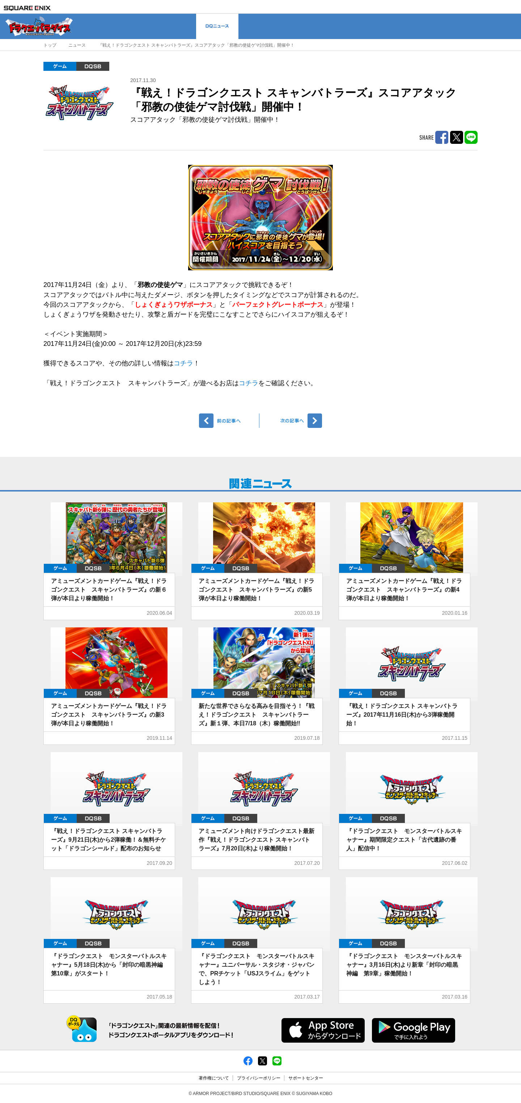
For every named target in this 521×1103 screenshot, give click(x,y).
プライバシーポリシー (258, 1078)
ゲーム (59, 66)
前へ (229, 420)
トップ (49, 45)
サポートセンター (305, 1078)
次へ (292, 420)
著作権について (214, 1078)
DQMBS (92, 66)
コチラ (183, 363)
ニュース (77, 45)
